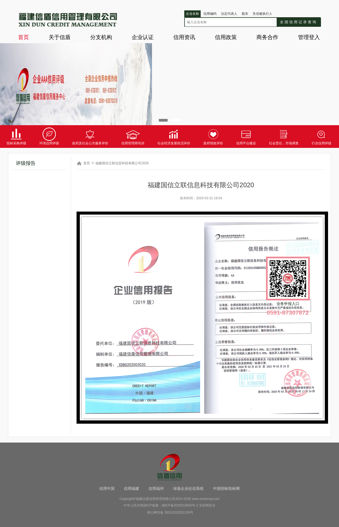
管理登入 (309, 37)
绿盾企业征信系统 (188, 488)
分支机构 (101, 37)
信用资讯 (184, 37)
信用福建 (131, 488)
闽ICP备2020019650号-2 (180, 505)
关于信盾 (60, 37)
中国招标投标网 (226, 488)
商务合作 (267, 37)
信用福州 (156, 488)
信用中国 (107, 488)
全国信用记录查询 (298, 22)
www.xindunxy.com (206, 499)
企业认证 (143, 37)
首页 (23, 37)
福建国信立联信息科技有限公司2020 (122, 163)
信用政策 (226, 37)
